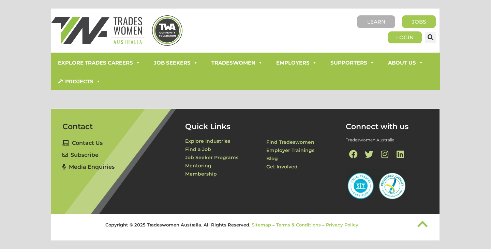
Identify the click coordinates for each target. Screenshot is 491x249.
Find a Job (198, 149)
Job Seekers (176, 63)
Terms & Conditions (298, 224)
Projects (83, 81)
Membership (201, 174)
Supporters (352, 63)
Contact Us (82, 143)
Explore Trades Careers (99, 63)
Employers (296, 63)
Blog (272, 158)
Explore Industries (207, 141)
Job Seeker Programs (211, 157)
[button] (430, 37)
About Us (405, 63)
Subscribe (80, 155)
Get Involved (282, 167)
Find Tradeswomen (290, 142)
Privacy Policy (342, 224)
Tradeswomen (237, 63)
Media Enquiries (88, 167)
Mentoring (198, 166)
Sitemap (261, 224)
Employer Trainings (290, 150)
